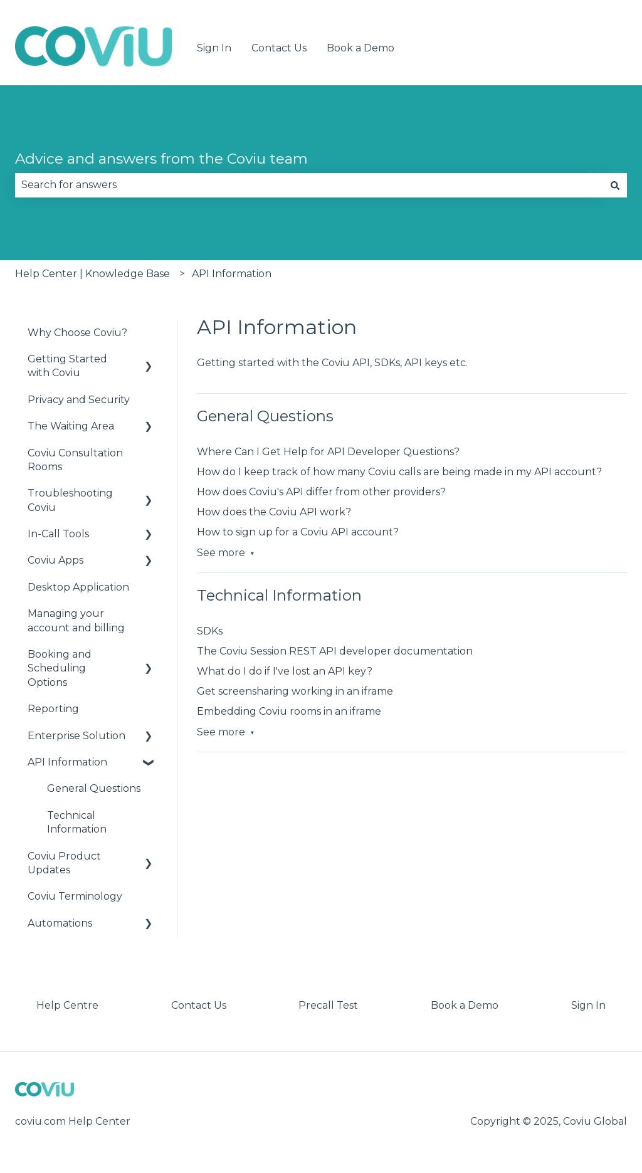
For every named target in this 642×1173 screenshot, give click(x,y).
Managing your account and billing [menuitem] (76, 620)
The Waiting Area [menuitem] (71, 426)
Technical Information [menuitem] (77, 822)
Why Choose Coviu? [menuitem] (77, 333)
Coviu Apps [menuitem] (55, 560)
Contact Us (279, 48)
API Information (231, 274)
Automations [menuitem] (60, 923)
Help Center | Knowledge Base (92, 274)
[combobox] (309, 185)
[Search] (615, 185)
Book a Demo (360, 48)
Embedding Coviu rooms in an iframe (289, 711)
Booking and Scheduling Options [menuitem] (60, 668)
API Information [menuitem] (67, 762)
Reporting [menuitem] (53, 709)
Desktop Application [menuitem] (78, 587)
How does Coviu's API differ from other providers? (321, 492)
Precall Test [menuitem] (328, 1005)
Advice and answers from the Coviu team (161, 158)
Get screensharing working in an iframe (295, 691)
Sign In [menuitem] (588, 1005)
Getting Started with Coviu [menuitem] (67, 366)
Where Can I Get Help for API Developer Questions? (328, 452)
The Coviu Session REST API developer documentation (335, 651)
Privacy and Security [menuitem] (79, 400)
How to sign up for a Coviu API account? (298, 532)
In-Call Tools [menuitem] (58, 534)
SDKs (210, 631)
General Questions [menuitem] (93, 788)
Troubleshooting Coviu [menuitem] (70, 500)
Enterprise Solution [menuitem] (76, 736)
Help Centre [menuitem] (67, 1005)
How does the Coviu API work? (274, 512)
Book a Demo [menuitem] (464, 1005)
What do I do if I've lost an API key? (284, 671)
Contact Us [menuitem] (198, 1005)
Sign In (214, 48)
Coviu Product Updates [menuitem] (64, 863)
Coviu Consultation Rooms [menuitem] (75, 460)
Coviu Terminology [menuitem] (75, 896)
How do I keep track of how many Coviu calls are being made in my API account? (399, 472)
